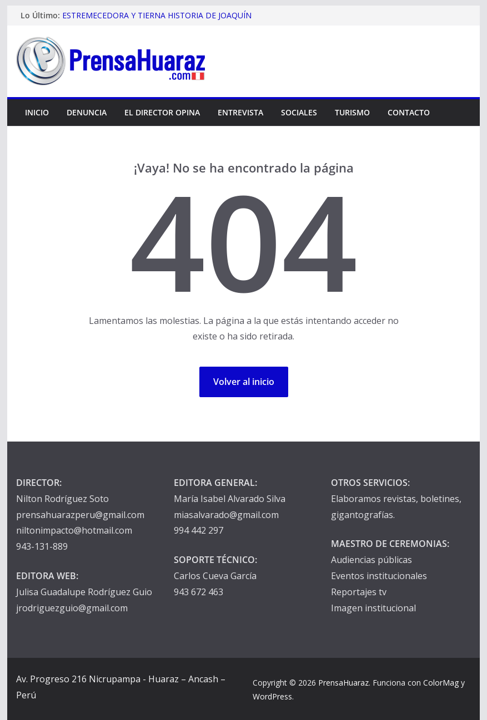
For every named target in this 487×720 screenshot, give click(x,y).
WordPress (272, 696)
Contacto (409, 112)
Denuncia (87, 112)
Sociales (299, 112)
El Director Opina (162, 112)
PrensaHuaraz (343, 682)
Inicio (37, 112)
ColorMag (441, 682)
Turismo (352, 112)
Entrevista (240, 112)
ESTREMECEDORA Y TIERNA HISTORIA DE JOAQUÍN (157, 15)
